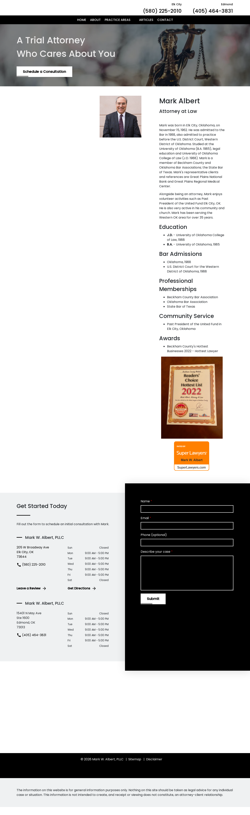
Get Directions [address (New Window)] (82, 596)
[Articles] (146, 28)
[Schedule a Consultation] (44, 79)
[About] (95, 28)
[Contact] (165, 28)
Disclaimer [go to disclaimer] (154, 767)
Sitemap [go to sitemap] (134, 767)
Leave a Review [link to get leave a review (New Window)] (32, 596)
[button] (132, 27)
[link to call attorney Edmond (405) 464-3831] (212, 12)
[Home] (81, 28)
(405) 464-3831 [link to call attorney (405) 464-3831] (31, 643)
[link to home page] (53, 11)
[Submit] (153, 607)
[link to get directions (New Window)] (39, 560)
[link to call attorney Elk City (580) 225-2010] (162, 12)
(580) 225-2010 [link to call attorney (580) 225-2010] (31, 572)
